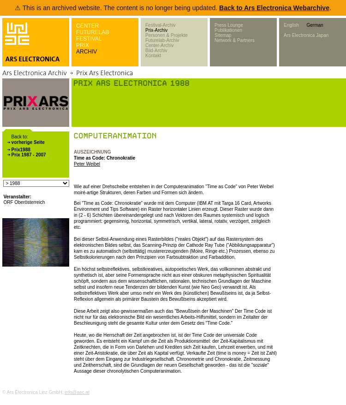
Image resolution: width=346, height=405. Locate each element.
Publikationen (228, 30)
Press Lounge (229, 25)
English (291, 25)
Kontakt (153, 55)
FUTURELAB (92, 32)
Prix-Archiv (156, 30)
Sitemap (223, 35)
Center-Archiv (159, 45)
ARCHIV (86, 51)
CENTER (87, 26)
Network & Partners (235, 40)
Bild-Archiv (156, 50)
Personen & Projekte (166, 35)
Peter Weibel (87, 164)
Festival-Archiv (160, 25)
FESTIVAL (89, 39)
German (314, 25)
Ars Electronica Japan (306, 35)
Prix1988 (21, 149)
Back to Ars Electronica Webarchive (274, 8)
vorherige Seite (28, 142)
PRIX (82, 45)
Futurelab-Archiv (162, 40)
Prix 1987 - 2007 (29, 154)
